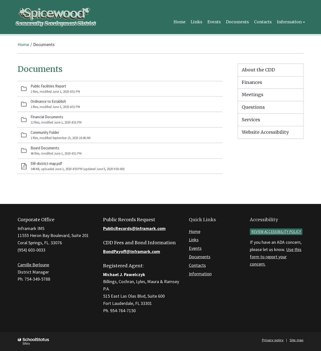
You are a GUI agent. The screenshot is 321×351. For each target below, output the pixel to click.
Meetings (252, 94)
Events (195, 248)
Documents (199, 257)
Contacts (197, 265)
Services (251, 120)
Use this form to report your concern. (275, 257)
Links (194, 240)
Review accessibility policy (276, 231)
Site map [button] (296, 340)
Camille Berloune (33, 265)
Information (200, 274)
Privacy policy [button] (272, 340)
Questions (253, 107)
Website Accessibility (265, 132)
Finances (252, 82)
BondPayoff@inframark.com (131, 251)
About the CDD (258, 70)
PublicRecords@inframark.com (134, 228)
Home (23, 44)
